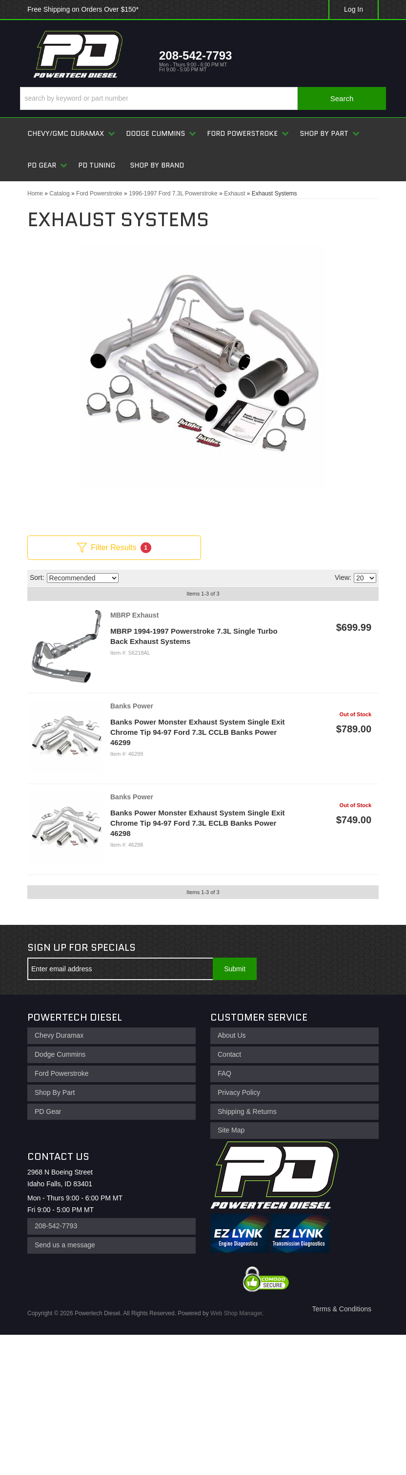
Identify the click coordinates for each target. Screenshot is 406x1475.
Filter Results (114, 547)
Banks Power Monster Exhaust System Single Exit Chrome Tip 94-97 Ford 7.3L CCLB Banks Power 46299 (197, 732)
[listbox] (83, 578)
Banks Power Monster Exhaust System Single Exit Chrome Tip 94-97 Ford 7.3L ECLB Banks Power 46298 (197, 823)
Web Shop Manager (236, 1313)
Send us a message (65, 1245)
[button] (203, 98)
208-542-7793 (56, 1226)
